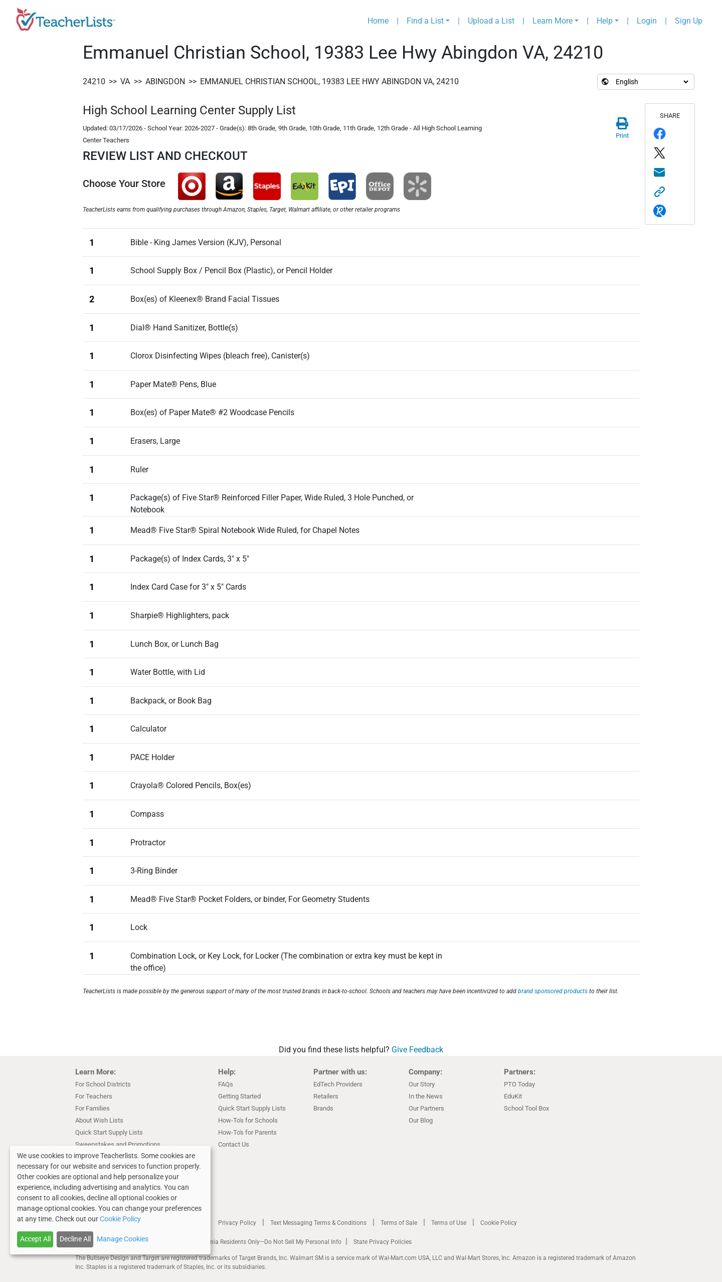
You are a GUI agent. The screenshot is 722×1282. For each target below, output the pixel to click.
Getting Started (239, 1096)
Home (378, 21)
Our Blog (421, 1120)
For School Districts (103, 1084)
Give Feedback (417, 1049)
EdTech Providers (338, 1084)
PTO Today (519, 1084)
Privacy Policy (237, 1222)
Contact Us (233, 1144)
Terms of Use (448, 1222)
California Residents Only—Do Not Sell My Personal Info (266, 1241)
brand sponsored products (553, 991)
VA (125, 81)
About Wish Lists (99, 1120)
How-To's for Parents (247, 1132)
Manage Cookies (122, 1239)
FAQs (225, 1084)
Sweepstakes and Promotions (117, 1144)
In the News (426, 1096)
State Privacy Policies (382, 1241)
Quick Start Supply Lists (109, 1132)
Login (647, 21)
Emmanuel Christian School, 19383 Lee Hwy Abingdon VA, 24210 (329, 81)
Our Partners (426, 1108)
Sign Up (688, 21)
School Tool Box (526, 1108)
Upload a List (491, 21)
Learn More (552, 21)
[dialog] (110, 1200)
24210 (94, 81)
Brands (323, 1108)
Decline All (75, 1239)
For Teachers (93, 1096)
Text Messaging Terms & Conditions (318, 1222)
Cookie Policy (498, 1222)
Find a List (425, 21)
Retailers (325, 1096)
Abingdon (165, 81)
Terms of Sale (399, 1222)
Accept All (35, 1239)
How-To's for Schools (248, 1120)
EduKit (513, 1096)
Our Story (422, 1084)
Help (605, 21)
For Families (92, 1108)
